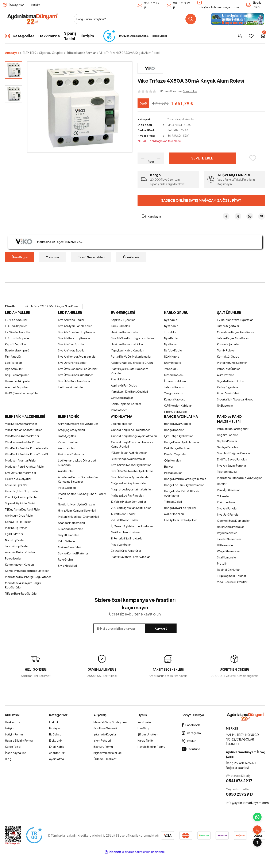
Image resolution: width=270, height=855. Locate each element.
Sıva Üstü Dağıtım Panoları (234, 453)
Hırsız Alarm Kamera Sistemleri (77, 510)
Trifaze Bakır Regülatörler (21, 593)
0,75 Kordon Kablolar (178, 405)
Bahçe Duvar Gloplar (177, 423)
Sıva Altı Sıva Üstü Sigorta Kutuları (132, 338)
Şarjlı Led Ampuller (16, 375)
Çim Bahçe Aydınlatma (178, 436)
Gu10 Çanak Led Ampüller (21, 393)
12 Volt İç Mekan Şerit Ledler (128, 501)
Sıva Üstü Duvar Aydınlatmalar (130, 477)
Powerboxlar (13, 558)
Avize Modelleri (174, 514)
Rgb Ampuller (13, 368)
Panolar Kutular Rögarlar (232, 428)
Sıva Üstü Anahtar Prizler (20, 472)
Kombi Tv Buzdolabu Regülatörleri (27, 570)
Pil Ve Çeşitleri (67, 487)
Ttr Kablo (170, 332)
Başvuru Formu (103, 746)
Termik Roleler (226, 350)
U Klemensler (225, 545)
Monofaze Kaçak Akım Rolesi (235, 332)
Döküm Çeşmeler (175, 454)
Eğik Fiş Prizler (14, 534)
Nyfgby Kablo (173, 350)
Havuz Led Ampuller (18, 381)
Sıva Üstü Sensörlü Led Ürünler (77, 368)
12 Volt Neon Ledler (123, 514)
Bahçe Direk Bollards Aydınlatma (185, 479)
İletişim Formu (14, 734)
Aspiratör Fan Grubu (124, 385)
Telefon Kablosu (174, 387)
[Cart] (262, 36)
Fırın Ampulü (13, 356)
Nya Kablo (170, 319)
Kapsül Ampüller (15, 344)
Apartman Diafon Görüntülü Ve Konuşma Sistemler (78, 479)
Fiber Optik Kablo (175, 411)
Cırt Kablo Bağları (122, 397)
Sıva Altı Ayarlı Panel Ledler (75, 326)
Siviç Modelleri (67, 565)
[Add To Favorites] (253, 158)
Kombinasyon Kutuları (19, 564)
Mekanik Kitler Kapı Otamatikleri (78, 516)
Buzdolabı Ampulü (17, 350)
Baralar (221, 484)
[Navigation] (19, 36)
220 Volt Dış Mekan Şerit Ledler (131, 507)
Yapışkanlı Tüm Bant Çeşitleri (129, 391)
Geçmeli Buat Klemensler (233, 520)
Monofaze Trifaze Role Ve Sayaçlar (239, 477)
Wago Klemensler (228, 551)
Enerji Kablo (57, 746)
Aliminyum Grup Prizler (19, 515)
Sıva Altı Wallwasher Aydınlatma (131, 465)
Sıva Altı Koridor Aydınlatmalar (77, 356)
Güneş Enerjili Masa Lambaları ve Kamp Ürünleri (132, 444)
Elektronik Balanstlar (71, 454)
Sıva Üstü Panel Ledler (72, 362)
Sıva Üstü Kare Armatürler (74, 381)
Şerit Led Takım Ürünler (125, 532)
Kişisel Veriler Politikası (107, 752)
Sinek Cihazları (120, 326)
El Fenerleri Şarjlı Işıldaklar (127, 538)
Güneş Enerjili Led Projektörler (130, 430)
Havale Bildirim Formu (19, 740)
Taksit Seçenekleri (91, 257)
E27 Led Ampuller (16, 319)
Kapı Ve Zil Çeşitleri (123, 319)
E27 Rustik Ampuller (17, 332)
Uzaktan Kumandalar (124, 332)
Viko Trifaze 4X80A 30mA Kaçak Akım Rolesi (52, 306)
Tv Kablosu (171, 368)
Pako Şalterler (67, 541)
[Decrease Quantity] (141, 158)
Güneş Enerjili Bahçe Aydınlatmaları (134, 436)
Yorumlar (52, 257)
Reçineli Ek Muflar (228, 569)
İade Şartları (16, 5)
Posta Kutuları (173, 472)
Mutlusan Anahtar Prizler (20, 460)
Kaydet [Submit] (160, 628)
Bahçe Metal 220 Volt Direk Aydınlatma (181, 493)
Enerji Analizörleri (228, 393)
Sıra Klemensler (227, 557)
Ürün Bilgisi (19, 257)
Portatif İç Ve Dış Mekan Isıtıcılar (131, 356)
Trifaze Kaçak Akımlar (180, 119)
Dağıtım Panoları (227, 435)
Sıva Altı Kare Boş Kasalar (74, 338)
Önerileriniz (131, 257)
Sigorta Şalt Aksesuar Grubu (235, 399)
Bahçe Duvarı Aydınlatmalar (182, 442)
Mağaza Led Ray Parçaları (127, 495)
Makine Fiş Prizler (16, 528)
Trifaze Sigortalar (228, 326)
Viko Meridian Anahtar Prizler (23, 430)
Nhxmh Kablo (172, 362)
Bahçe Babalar (174, 430)
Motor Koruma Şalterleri (232, 362)
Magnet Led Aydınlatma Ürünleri (131, 489)
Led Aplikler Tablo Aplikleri (180, 520)
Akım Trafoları (225, 375)
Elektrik (54, 722)
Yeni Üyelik (144, 722)
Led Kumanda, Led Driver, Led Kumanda (77, 463)
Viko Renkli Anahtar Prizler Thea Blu (27, 454)
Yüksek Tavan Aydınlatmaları (129, 452)
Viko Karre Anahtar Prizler (21, 423)
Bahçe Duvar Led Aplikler (180, 507)
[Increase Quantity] (160, 158)
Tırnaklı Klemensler (229, 539)
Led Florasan (13, 362)
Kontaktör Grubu (228, 356)
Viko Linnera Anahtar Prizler (22, 442)
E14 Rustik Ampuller (17, 338)
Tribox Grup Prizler (16, 546)
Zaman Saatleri (68, 442)
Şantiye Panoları (227, 447)
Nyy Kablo (170, 344)
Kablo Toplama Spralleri (126, 404)
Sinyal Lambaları (68, 535)
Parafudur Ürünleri (228, 368)
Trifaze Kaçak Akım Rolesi (233, 338)
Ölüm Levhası (226, 502)
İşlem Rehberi (102, 740)
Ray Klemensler (227, 533)
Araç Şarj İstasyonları (71, 430)
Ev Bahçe (55, 734)
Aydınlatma (56, 759)
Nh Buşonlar (225, 405)
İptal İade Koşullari (105, 734)
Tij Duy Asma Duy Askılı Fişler (22, 509)
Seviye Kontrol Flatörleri (73, 553)
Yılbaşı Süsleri (173, 501)
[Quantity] (151, 158)
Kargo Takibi (13, 746)
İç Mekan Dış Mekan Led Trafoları (132, 526)
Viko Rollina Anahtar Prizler (22, 436)
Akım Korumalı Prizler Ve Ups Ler (78, 423)
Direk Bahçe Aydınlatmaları (128, 458)
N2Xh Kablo (171, 356)
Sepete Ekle (202, 158)
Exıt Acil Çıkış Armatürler (126, 550)
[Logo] (32, 19)
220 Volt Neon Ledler (124, 520)
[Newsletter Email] (135, 628)
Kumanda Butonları (70, 529)
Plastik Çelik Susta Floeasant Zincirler (129, 371)
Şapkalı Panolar (227, 441)
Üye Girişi (144, 728)
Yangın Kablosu (174, 393)
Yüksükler (223, 496)
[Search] (135, 19)
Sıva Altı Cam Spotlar (71, 344)
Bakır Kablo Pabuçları (230, 526)
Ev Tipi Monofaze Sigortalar (235, 319)
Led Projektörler (121, 423)
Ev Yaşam (55, 728)
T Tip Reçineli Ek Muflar (231, 575)
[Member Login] (240, 36)
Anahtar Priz (57, 752)
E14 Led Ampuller (16, 326)
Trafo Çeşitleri (67, 436)
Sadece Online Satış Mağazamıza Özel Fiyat (201, 200)
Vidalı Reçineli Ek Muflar (232, 582)
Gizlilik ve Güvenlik (105, 728)
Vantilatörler (119, 410)
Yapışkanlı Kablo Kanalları (127, 350)
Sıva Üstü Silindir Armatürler (75, 375)
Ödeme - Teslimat (104, 759)
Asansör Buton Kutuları (20, 552)
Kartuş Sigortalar (228, 387)
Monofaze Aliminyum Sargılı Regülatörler (23, 585)
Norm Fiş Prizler (14, 540)
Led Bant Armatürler (71, 387)
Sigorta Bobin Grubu (230, 381)
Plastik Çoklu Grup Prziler (21, 497)
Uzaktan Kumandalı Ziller (127, 344)
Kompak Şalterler (228, 344)
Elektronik (55, 740)
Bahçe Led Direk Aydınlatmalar (184, 485)
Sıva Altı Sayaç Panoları (232, 465)
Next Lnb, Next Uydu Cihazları (77, 504)
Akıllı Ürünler (65, 471)
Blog (8, 759)
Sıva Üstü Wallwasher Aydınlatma (132, 471)
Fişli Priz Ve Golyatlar (18, 479)
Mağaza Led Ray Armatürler (128, 483)
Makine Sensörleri (69, 547)
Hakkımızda (12, 722)
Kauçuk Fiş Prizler (16, 485)
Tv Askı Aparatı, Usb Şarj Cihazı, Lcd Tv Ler (82, 496)
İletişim (35, 4)
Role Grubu (65, 559)
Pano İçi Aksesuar (228, 490)
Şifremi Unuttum (148, 734)
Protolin (222, 563)
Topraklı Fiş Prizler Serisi (20, 503)
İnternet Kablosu (175, 381)
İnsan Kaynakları (15, 752)
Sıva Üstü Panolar (228, 514)
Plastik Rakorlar (121, 379)
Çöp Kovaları (172, 460)
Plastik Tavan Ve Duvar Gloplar (130, 556)
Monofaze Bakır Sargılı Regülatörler (28, 577)
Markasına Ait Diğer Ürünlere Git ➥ (47, 242)
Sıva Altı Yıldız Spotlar (71, 350)
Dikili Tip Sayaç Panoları (232, 459)
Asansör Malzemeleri (71, 522)
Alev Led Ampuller (16, 387)
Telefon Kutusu (227, 471)
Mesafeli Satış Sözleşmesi (110, 722)
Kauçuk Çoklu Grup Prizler (22, 491)
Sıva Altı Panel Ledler (71, 319)
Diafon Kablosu (174, 375)
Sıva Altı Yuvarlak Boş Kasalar (76, 332)
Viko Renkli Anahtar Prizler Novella (26, 448)
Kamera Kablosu (174, 399)
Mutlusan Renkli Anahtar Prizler (25, 466)
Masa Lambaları (121, 544)
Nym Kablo (171, 338)
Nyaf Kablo (171, 326)
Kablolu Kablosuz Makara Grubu (132, 362)
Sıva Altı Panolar (227, 508)
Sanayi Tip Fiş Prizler (18, 521)
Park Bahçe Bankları (177, 448)
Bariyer (168, 466)
